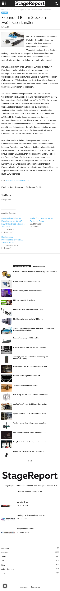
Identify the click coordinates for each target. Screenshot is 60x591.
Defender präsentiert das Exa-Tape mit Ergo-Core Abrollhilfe (35, 272)
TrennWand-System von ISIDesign (25, 385)
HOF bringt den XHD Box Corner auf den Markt (30, 394)
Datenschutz (35, 587)
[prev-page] (28, 460)
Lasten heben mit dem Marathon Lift (26, 281)
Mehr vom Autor (39, 266)
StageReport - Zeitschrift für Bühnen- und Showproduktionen (28, 486)
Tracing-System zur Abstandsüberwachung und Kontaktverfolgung (30, 357)
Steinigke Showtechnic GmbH (31, 515)
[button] (5, 586)
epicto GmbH (23, 502)
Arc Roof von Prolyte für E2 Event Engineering (30, 404)
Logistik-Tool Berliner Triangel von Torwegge (29, 347)
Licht (3, 565)
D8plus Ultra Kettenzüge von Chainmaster (28, 451)
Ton (2, 561)
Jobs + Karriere (7, 569)
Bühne (15, 10)
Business (5, 548)
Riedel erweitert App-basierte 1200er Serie (28, 319)
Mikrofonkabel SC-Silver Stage (24, 300)
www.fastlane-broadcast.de (17, 180)
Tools (8, 10)
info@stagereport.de (33, 491)
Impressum (24, 587)
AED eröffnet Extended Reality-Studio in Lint (29, 432)
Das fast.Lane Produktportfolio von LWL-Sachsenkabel (12, 240)
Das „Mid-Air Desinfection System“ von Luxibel (30, 442)
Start (2, 10)
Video (3, 573)
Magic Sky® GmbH (26, 528)
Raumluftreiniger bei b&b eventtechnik (27, 291)
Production (5, 552)
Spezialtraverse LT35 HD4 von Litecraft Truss (29, 413)
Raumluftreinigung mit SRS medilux (26, 338)
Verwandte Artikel (22, 266)
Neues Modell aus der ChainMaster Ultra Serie (30, 366)
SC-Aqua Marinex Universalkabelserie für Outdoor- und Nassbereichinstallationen (33, 329)
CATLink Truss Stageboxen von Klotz (26, 376)
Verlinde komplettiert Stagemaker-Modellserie (30, 423)
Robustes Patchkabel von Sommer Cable (28, 309)
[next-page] (31, 460)
